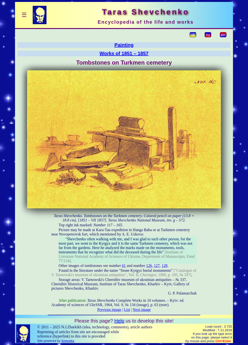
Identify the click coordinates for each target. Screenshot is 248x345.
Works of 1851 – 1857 (124, 53)
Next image (142, 310)
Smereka (67, 341)
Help (119, 320)
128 (164, 266)
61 (124, 266)
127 (157, 266)
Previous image (109, 310)
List (127, 310)
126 (149, 266)
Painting (124, 45)
